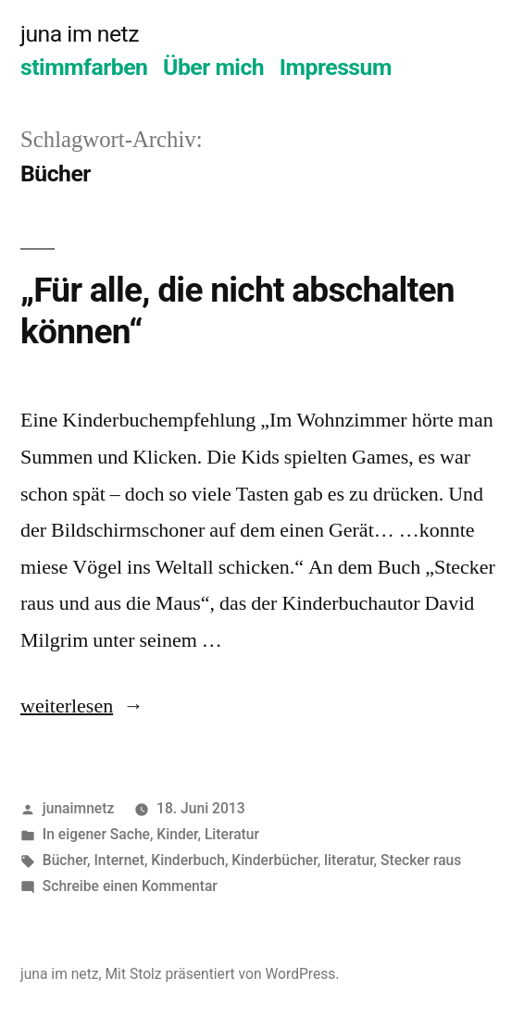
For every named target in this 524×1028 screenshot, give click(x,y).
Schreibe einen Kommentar (130, 886)
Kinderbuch (188, 860)
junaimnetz (78, 808)
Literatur (232, 834)
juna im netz (79, 33)
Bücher (65, 860)
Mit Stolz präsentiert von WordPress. (222, 974)
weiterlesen (66, 706)
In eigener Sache (96, 834)
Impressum (336, 67)
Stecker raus (421, 860)
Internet (119, 860)
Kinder (176, 834)
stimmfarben (83, 67)
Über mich (213, 67)
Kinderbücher (274, 860)
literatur (349, 860)
